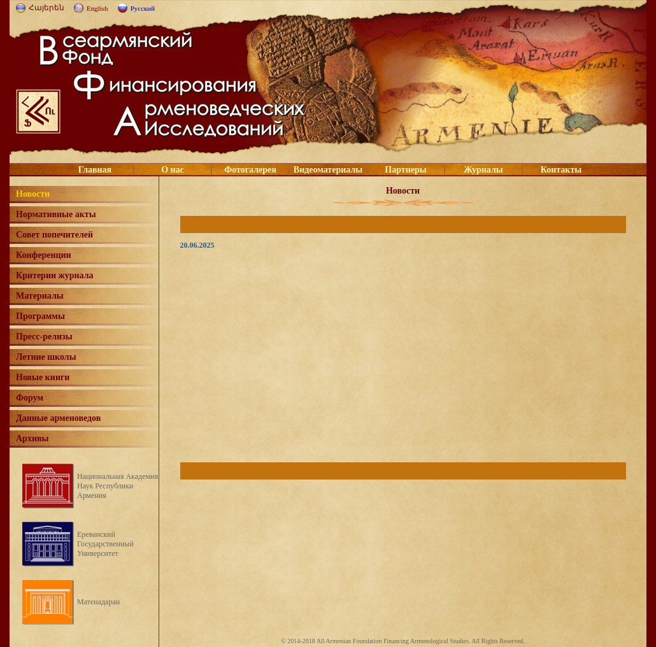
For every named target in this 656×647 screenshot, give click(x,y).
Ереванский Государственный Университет (105, 544)
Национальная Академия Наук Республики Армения (117, 486)
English (97, 8)
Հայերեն (46, 7)
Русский (143, 8)
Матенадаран (98, 601)
